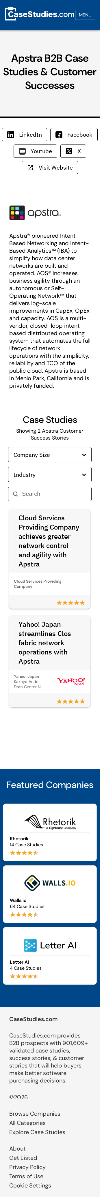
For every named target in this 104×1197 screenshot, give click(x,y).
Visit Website (50, 167)
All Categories (27, 1123)
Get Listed (23, 1158)
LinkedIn (24, 134)
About (17, 1148)
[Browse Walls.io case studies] (50, 894)
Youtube (35, 151)
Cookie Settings (30, 1185)
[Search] (54, 494)
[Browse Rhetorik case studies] (50, 832)
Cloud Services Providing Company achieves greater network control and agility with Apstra (48, 541)
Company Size (50, 455)
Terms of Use (26, 1176)
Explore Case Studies (37, 1132)
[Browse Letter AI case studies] (50, 956)
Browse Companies (34, 1113)
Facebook (73, 134)
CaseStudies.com (33, 1019)
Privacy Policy (27, 1167)
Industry (50, 475)
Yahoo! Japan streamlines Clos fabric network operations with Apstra (44, 643)
